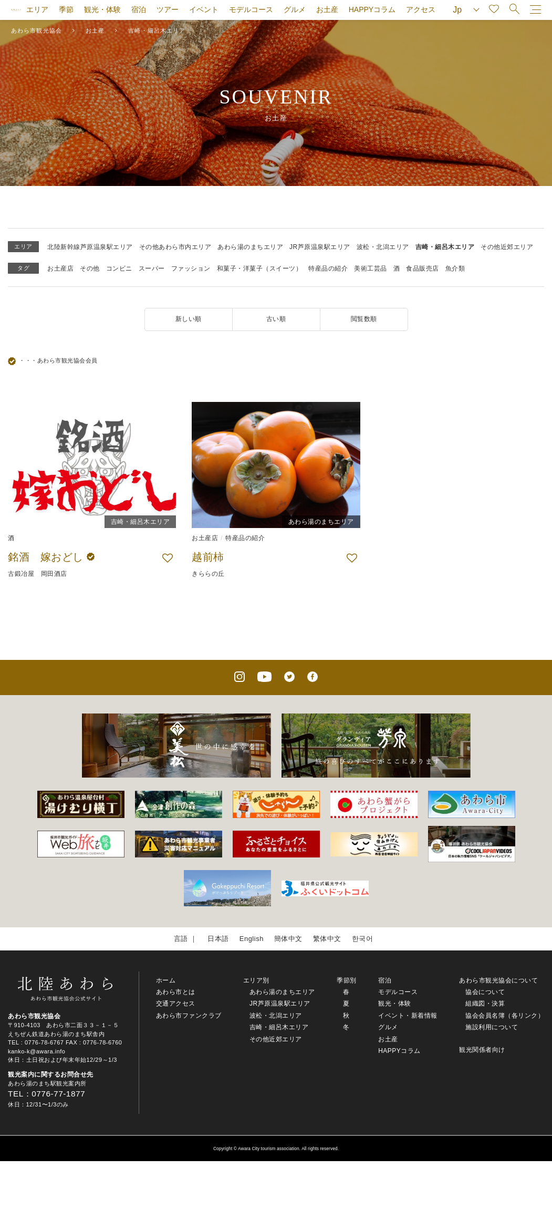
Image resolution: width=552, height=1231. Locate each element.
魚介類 (455, 268)
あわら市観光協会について (498, 980)
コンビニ (119, 268)
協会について (485, 992)
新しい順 (188, 319)
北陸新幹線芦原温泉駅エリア (90, 247)
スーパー (152, 268)
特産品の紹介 (328, 268)
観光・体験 (102, 9)
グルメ (295, 9)
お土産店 (60, 268)
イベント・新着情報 (408, 1015)
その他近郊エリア (507, 247)
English (251, 939)
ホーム (166, 980)
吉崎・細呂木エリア (445, 247)
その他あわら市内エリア (175, 247)
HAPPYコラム (372, 9)
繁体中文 (327, 939)
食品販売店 (422, 268)
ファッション (191, 268)
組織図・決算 (485, 1003)
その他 (90, 268)
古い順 (276, 319)
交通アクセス (175, 1003)
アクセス (420, 9)
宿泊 (138, 9)
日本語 (218, 939)
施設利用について (491, 1027)
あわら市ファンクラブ (189, 1015)
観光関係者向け (482, 1049)
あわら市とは (175, 992)
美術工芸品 (370, 268)
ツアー (168, 9)
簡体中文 (288, 939)
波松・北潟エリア (383, 247)
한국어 (362, 939)
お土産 (327, 9)
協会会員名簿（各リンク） (504, 1015)
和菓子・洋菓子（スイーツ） (260, 268)
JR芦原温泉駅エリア (319, 247)
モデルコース (251, 9)
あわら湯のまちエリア (250, 247)
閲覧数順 (364, 319)
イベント (203, 9)
